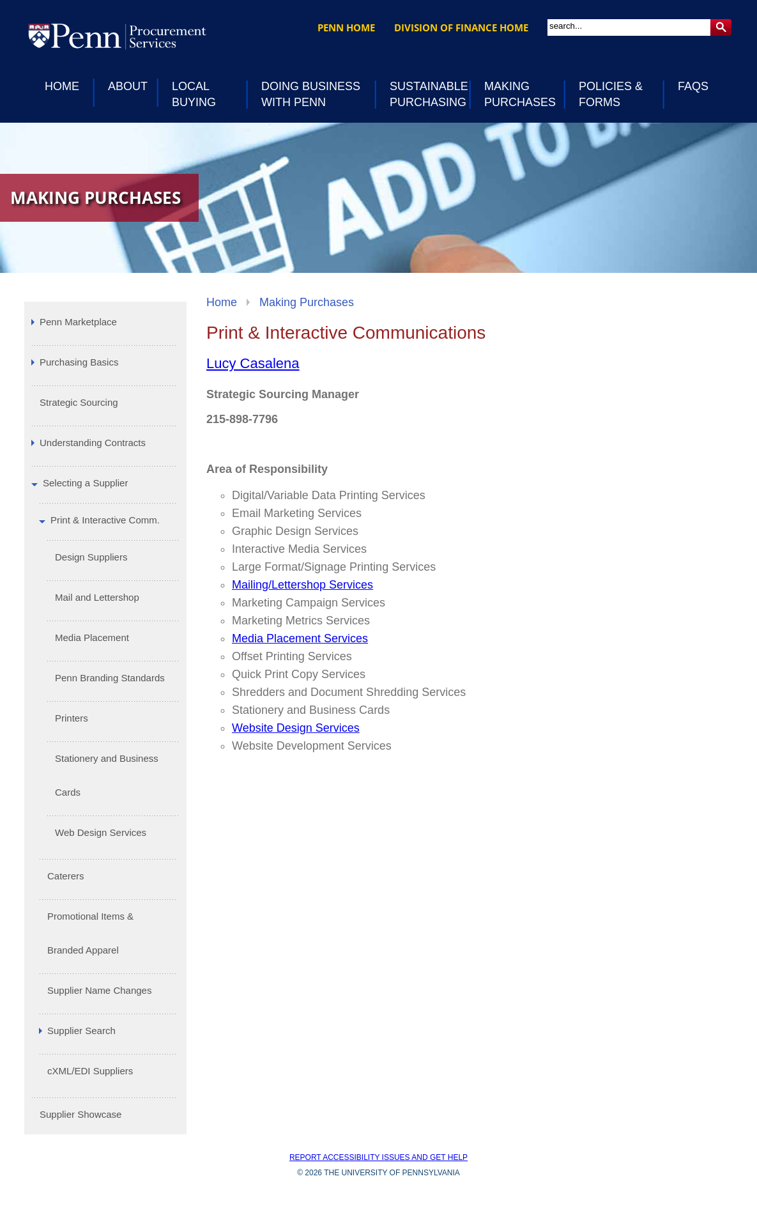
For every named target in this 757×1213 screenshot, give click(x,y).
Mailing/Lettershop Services (302, 584)
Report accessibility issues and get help (378, 1157)
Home (221, 302)
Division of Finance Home (461, 27)
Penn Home (346, 27)
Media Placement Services (300, 638)
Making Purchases (306, 302)
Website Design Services (296, 728)
